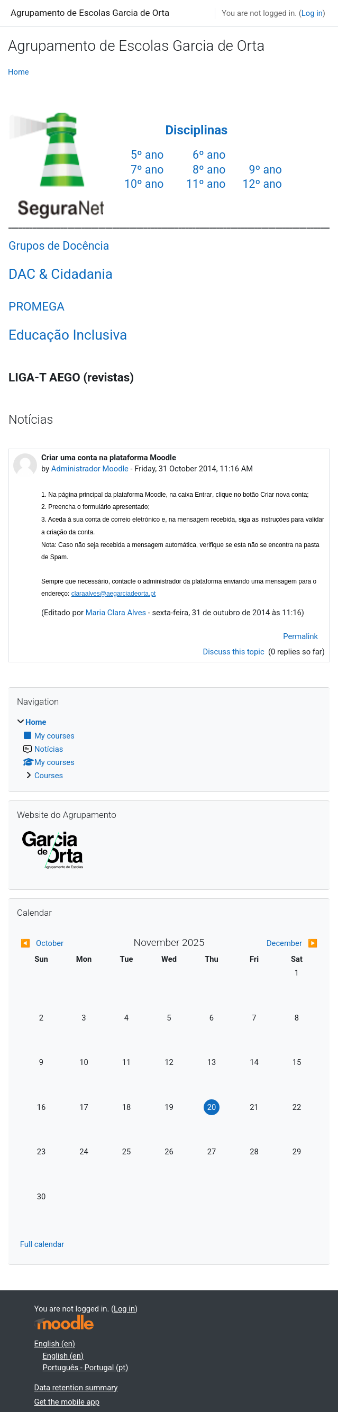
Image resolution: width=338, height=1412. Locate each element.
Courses (48, 775)
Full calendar (42, 1244)
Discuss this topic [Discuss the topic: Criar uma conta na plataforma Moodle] (235, 652)
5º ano (147, 154)
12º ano (262, 183)
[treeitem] (169, 748)
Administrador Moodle (90, 468)
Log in (312, 13)
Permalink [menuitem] (300, 636)
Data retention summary (76, 1387)
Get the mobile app (67, 1402)
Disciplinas (196, 130)
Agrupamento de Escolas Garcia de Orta (90, 12)
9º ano (265, 169)
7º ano (147, 169)
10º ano (143, 183)
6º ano (209, 154)
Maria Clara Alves (116, 612)
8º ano (209, 169)
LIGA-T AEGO (44, 377)
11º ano (205, 183)
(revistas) (107, 377)
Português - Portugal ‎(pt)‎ (86, 1367)
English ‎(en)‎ (54, 1344)
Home (18, 72)
